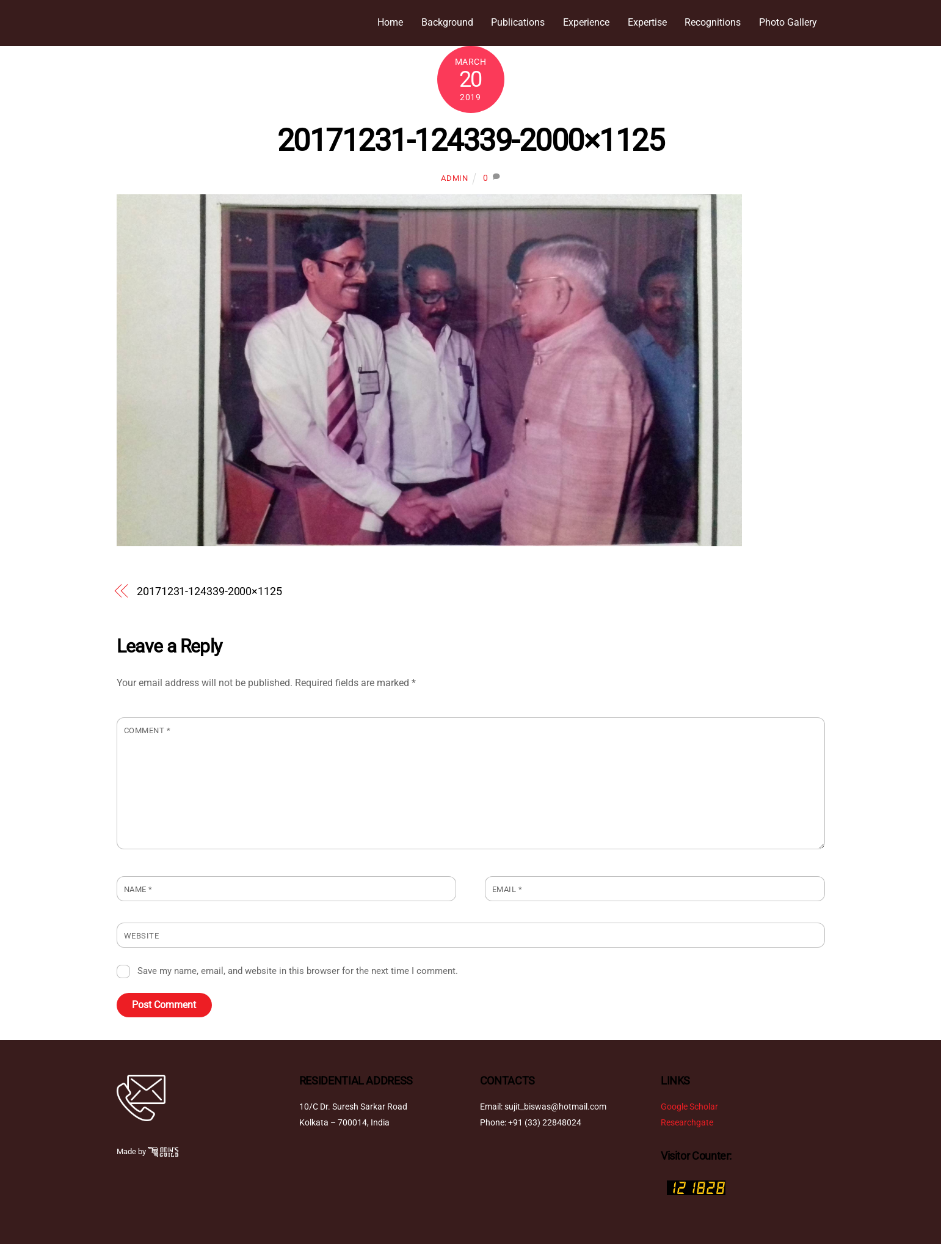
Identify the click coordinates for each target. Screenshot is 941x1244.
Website (141, 936)
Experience (586, 22)
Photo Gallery (788, 22)
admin (454, 178)
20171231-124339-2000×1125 (470, 140)
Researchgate (687, 1123)
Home (390, 22)
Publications (518, 22)
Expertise (647, 22)
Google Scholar (689, 1107)
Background (447, 22)
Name (138, 889)
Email (507, 889)
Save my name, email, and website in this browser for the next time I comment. (297, 971)
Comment (147, 730)
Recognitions (713, 22)
